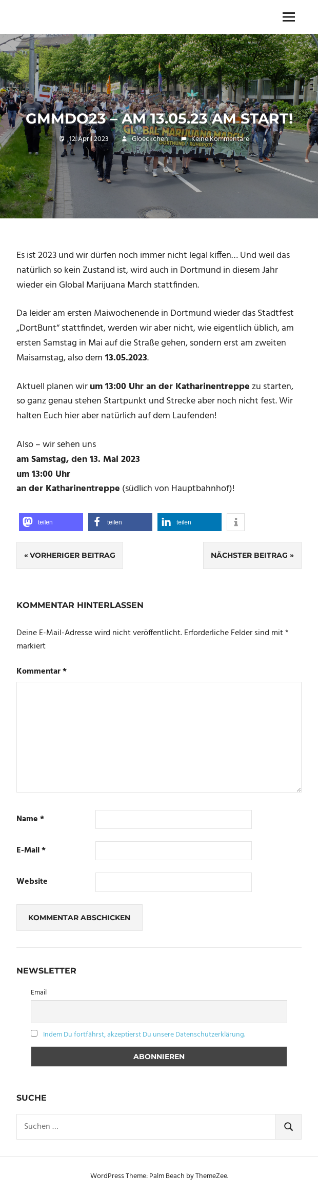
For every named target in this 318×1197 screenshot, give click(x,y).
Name (30, 819)
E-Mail (31, 850)
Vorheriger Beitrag (72, 555)
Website (32, 882)
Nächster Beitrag (249, 555)
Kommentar (41, 671)
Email (39, 993)
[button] (51, 522)
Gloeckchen (150, 139)
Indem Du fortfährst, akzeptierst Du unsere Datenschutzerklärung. (144, 1035)
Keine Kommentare (220, 139)
